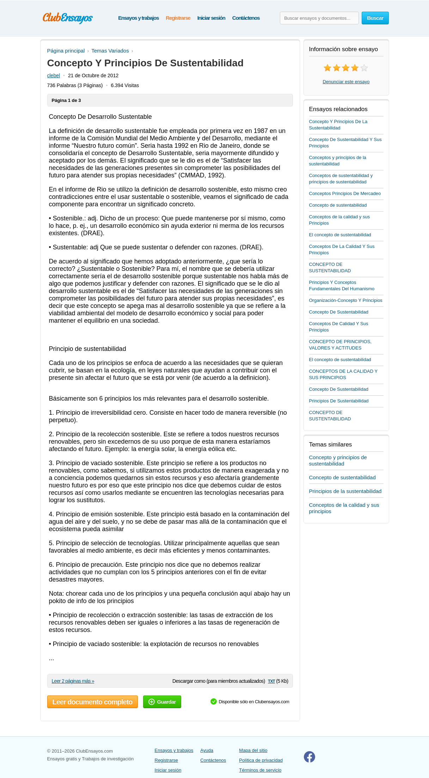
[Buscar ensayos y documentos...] (319, 18)
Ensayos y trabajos (138, 18)
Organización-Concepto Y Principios (345, 300)
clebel (53, 75)
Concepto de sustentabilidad (338, 205)
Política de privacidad (261, 760)
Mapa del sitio (253, 750)
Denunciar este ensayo (346, 81)
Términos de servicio (260, 770)
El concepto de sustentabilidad (340, 234)
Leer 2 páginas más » (73, 681)
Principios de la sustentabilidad (345, 491)
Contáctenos (246, 18)
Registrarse (178, 18)
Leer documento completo (93, 702)
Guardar (162, 701)
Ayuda (206, 750)
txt (271, 680)
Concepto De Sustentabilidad (338, 312)
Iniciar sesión (211, 18)
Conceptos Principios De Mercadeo (345, 193)
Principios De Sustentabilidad (339, 400)
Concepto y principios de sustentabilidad (338, 460)
